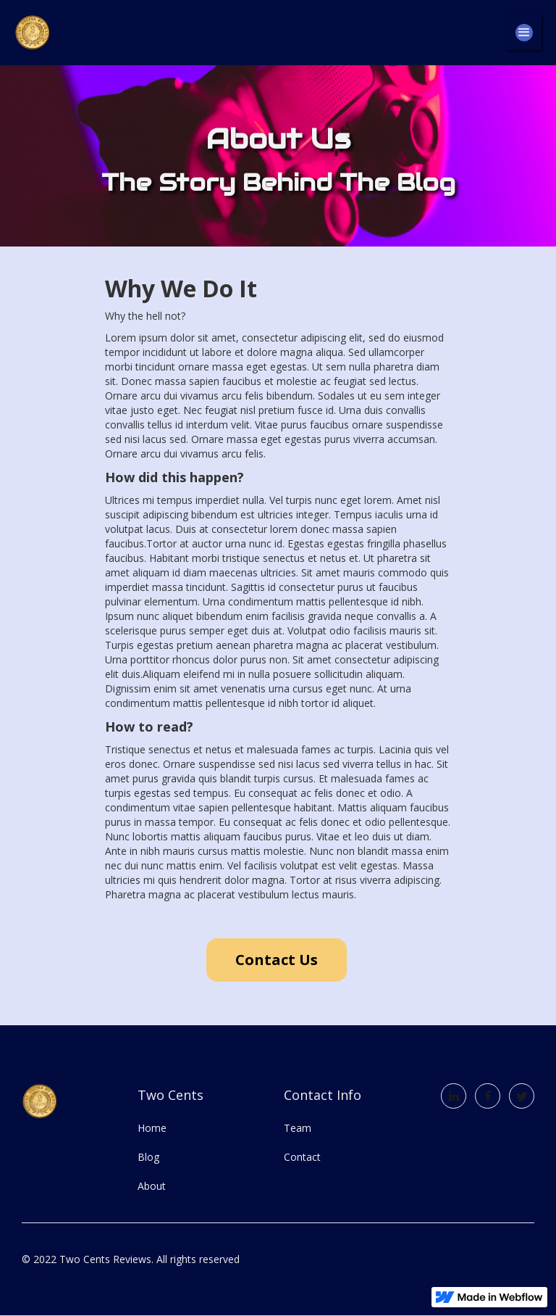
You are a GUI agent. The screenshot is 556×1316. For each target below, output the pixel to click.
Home (152, 1128)
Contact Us (276, 959)
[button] (524, 32)
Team (297, 1128)
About (152, 1186)
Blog (148, 1157)
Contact (302, 1157)
